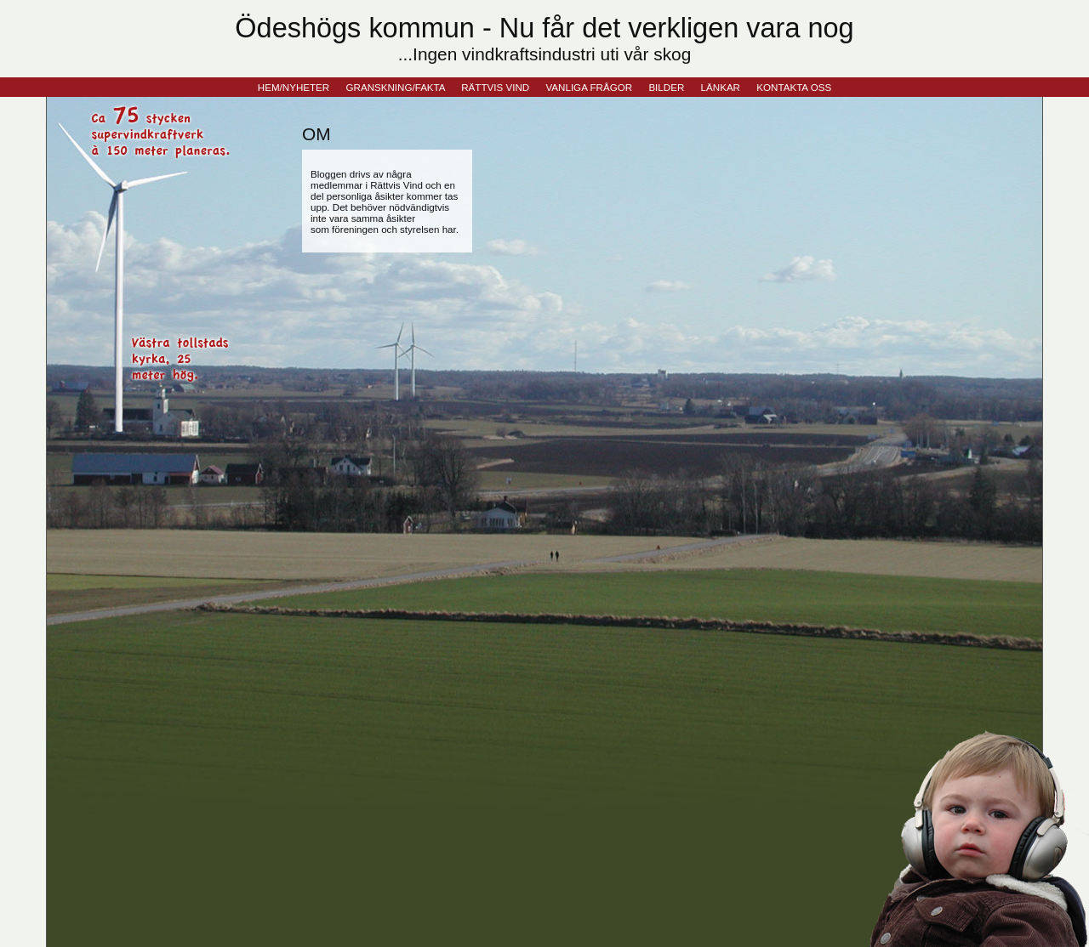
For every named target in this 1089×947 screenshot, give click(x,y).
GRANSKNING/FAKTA (395, 87)
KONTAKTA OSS (793, 87)
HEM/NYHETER (293, 87)
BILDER (666, 87)
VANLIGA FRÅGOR (588, 87)
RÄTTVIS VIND (495, 87)
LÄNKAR (720, 87)
